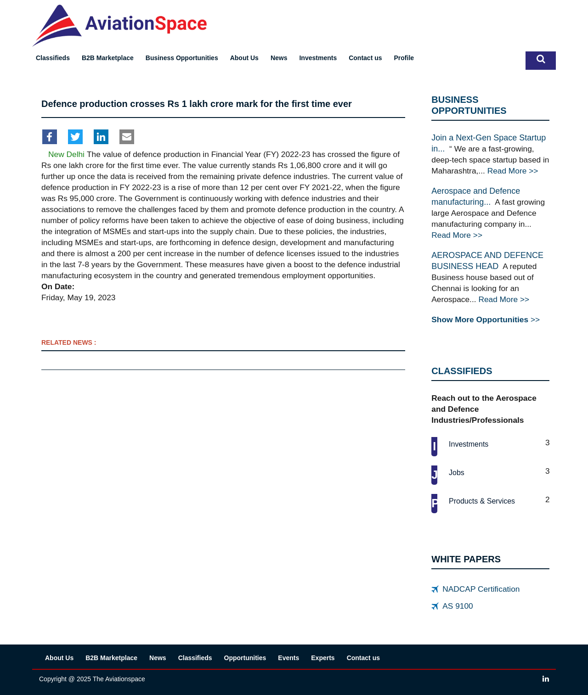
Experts (322, 657)
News (279, 58)
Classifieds (53, 58)
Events (288, 657)
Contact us (365, 58)
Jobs (456, 472)
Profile (404, 58)
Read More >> (512, 170)
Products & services (482, 501)
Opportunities (245, 657)
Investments (318, 58)
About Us (244, 58)
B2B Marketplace (108, 58)
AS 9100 (457, 606)
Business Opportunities (182, 58)
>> (485, 319)
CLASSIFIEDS (461, 371)
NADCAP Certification (481, 589)
